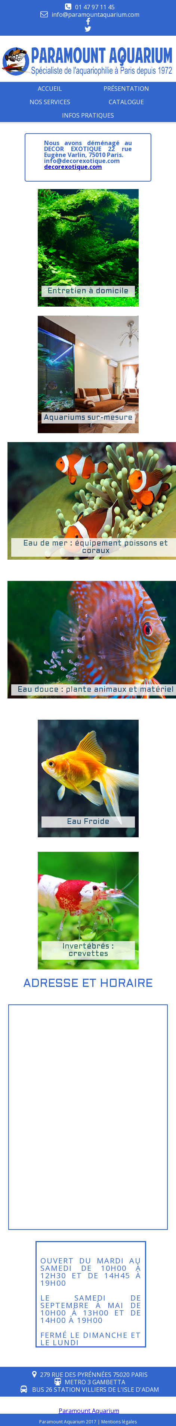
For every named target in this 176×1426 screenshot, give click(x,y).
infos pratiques (88, 115)
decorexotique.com (73, 167)
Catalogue (126, 102)
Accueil (50, 88)
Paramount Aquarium (89, 1411)
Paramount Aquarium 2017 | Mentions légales (88, 1422)
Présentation (126, 88)
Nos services (50, 102)
